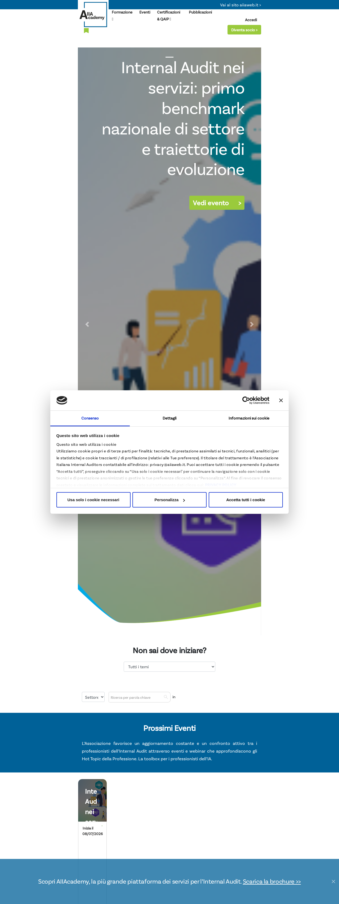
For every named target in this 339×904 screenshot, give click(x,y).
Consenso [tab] (90, 418)
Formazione (122, 15)
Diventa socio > (244, 29)
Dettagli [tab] (170, 418)
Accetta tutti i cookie (245, 499)
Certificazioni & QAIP (168, 15)
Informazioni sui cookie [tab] (249, 418)
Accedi (251, 19)
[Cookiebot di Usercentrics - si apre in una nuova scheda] (246, 400)
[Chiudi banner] (281, 400)
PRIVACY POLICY (221, 484)
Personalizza (169, 499)
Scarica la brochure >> (272, 881)
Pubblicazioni (200, 12)
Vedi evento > (217, 203)
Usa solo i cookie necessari (93, 499)
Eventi (144, 12)
